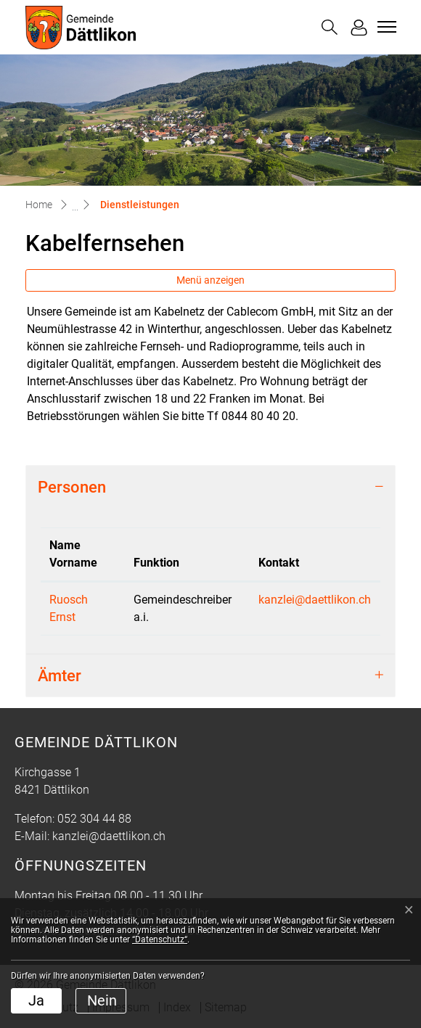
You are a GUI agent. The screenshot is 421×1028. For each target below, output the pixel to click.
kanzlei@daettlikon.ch (314, 599)
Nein (102, 1000)
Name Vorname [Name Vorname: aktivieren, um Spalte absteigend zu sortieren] (73, 553)
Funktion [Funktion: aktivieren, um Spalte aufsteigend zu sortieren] (156, 562)
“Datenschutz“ (159, 939)
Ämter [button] (59, 675)
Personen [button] (72, 486)
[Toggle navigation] (385, 27)
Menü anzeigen (210, 280)
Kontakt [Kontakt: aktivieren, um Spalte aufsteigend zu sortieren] (278, 562)
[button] (329, 27)
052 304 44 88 (94, 819)
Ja (36, 1000)
